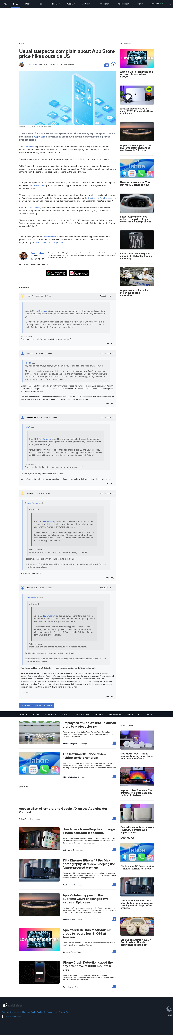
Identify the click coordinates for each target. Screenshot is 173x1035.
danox (28, 493)
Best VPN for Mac (115, 714)
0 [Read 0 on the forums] (114, 776)
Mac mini (150, 714)
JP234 (28, 363)
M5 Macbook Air (51, 714)
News (15, 4)
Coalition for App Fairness (100, 198)
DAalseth (30, 353)
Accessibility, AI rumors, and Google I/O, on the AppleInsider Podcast (63, 810)
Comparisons (15, 1012)
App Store (39, 136)
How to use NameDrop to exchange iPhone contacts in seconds (89, 831)
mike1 (28, 296)
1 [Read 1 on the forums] (114, 743)
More (140, 4)
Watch (71, 4)
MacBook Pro (99, 714)
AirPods (86, 4)
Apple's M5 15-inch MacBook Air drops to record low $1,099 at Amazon (87, 933)
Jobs (56, 1012)
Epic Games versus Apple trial (49, 242)
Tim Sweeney (35, 207)
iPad (41, 4)
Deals (33, 1012)
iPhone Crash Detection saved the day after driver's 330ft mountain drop (88, 966)
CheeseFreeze (32, 417)
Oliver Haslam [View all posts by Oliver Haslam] (68, 987)
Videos (49, 1012)
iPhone (56, 4)
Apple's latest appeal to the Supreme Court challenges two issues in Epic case (86, 898)
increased (29, 146)
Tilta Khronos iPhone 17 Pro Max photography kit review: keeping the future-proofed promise (89, 863)
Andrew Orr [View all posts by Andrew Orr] (67, 850)
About (107, 296)
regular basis (50, 237)
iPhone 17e (23, 714)
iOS (71, 239)
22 (107, 65)
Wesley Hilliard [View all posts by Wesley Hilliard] (69, 885)
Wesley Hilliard (31, 65)
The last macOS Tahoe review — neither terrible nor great (86, 756)
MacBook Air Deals (82, 714)
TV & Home (104, 4)
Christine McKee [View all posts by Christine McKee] (69, 952)
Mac (28, 4)
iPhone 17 (36, 714)
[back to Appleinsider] (5, 4)
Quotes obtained (36, 185)
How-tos (26, 1012)
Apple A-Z (41, 1012)
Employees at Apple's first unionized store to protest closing (89, 724)
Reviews (5, 1012)
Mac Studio (66, 714)
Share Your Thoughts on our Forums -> (36, 705)
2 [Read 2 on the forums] (114, 919)
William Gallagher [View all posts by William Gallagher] (70, 744)
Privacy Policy (65, 1012)
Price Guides (124, 4)
